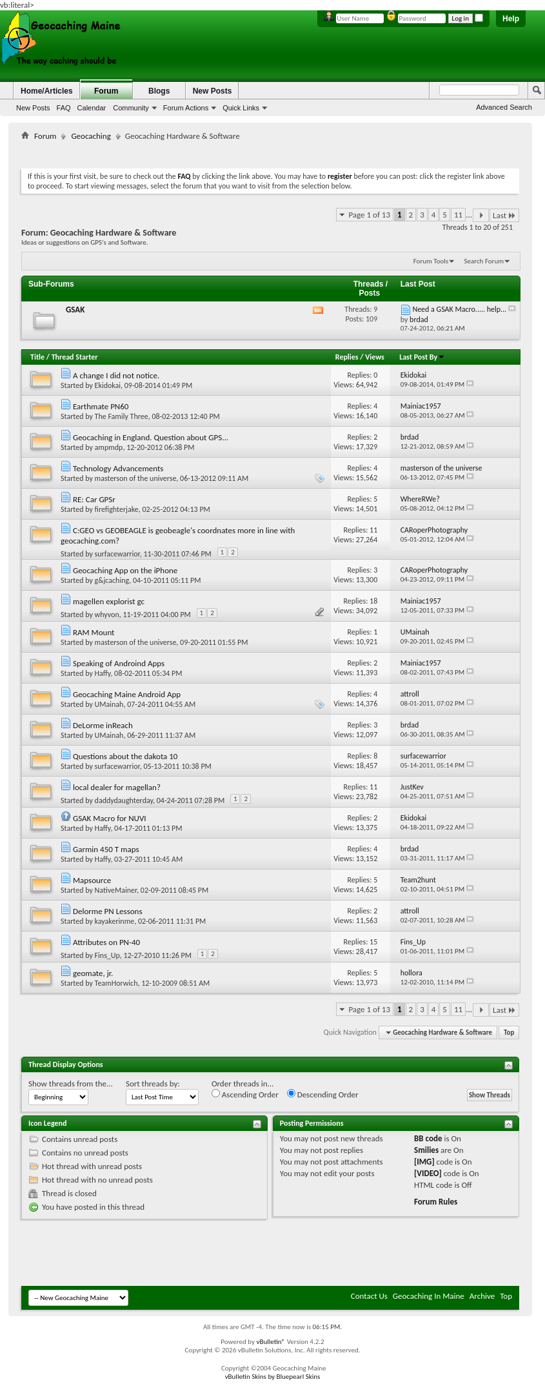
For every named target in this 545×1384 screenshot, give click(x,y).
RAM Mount (94, 632)
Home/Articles (47, 91)
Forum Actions (185, 108)
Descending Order (323, 1094)
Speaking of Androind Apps (118, 663)
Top (509, 1032)
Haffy (103, 673)
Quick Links (241, 108)
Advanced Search (504, 107)
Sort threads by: (153, 1083)
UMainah (109, 704)
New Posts (33, 108)
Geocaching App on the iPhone (125, 570)
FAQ (64, 108)
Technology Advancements (118, 468)
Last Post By (422, 356)
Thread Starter (75, 356)
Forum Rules (435, 1201)
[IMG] (424, 1161)
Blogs (159, 91)
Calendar (91, 108)
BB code (428, 1138)
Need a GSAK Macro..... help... (459, 309)
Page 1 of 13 (369, 214)
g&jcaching (112, 580)
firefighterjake (117, 509)
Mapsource (92, 880)
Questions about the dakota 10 (125, 756)
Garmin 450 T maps (106, 849)
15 (373, 941)
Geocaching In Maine (428, 1296)
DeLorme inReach (103, 725)
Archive (482, 1296)
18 (373, 601)
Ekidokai (108, 385)
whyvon (107, 614)
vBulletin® (270, 1342)
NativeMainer (116, 890)
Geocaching (90, 136)
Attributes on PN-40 (106, 942)
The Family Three (121, 416)
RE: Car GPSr (94, 499)
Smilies (426, 1150)
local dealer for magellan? (117, 787)
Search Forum (484, 261)
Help (510, 18)
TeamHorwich (116, 983)
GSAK (75, 309)
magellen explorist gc (108, 601)
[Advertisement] (270, 152)
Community (131, 108)
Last (504, 215)
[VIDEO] (428, 1173)
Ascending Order (245, 1094)
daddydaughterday (124, 800)
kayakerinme (115, 921)
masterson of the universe (136, 478)
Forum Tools (430, 261)
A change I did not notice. (116, 375)
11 (458, 214)
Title (37, 356)
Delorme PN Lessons (108, 911)
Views (374, 356)
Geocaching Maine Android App (127, 694)
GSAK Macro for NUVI (109, 818)
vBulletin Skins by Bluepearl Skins (273, 1376)
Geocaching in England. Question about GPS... (150, 437)
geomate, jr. (93, 973)
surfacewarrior (117, 553)
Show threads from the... (70, 1083)
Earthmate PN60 (100, 406)
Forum (106, 91)
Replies (347, 356)
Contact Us (369, 1296)
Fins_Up (107, 955)
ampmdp (109, 447)
